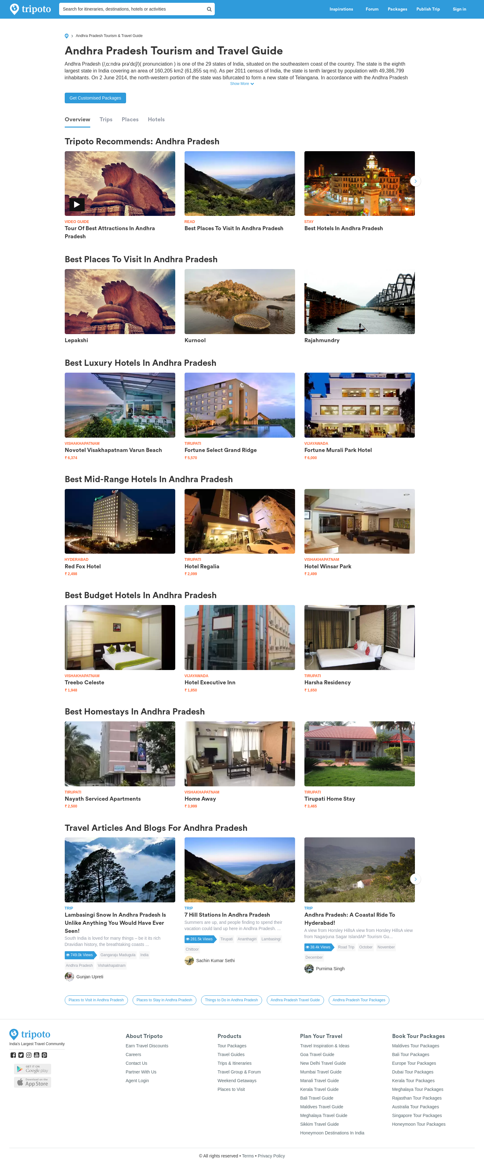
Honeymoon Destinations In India (332, 1132)
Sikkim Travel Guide (319, 1124)
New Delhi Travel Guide (323, 1063)
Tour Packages (232, 1045)
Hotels (156, 119)
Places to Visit (231, 1089)
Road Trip (346, 947)
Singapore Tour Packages (417, 1115)
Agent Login (137, 1080)
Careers (133, 1054)
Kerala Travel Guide (319, 1089)
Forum (372, 9)
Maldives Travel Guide (321, 1106)
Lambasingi (270, 939)
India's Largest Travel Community (37, 1044)
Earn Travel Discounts (147, 1045)
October (366, 947)
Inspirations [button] (343, 9)
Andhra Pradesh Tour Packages (359, 1000)
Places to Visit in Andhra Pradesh (96, 1000)
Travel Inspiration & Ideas (324, 1045)
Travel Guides (231, 1054)
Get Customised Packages (95, 97)
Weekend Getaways (237, 1080)
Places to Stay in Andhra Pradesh (164, 1000)
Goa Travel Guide (317, 1054)
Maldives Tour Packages (415, 1045)
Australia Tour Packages (415, 1106)
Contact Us (136, 1063)
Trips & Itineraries (234, 1063)
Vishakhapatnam (111, 965)
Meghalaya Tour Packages (418, 1089)
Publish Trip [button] (430, 9)
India (144, 955)
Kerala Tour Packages (413, 1080)
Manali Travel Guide (319, 1080)
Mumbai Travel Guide (320, 1071)
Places (130, 119)
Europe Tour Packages (414, 1063)
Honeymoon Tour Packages (419, 1124)
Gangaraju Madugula (118, 955)
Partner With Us (141, 1071)
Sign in (459, 9)
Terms (248, 1155)
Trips (106, 119)
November (386, 947)
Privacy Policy (271, 1155)
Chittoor (192, 949)
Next (415, 182)
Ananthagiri (247, 939)
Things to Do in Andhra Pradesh (231, 1000)
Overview (77, 119)
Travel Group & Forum (239, 1071)
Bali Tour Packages (411, 1054)
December (314, 957)
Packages (397, 9)
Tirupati (226, 939)
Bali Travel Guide (316, 1098)
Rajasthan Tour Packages (417, 1098)
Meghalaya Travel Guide (323, 1115)
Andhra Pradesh (79, 965)
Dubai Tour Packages (413, 1071)
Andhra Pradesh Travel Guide (295, 1000)
